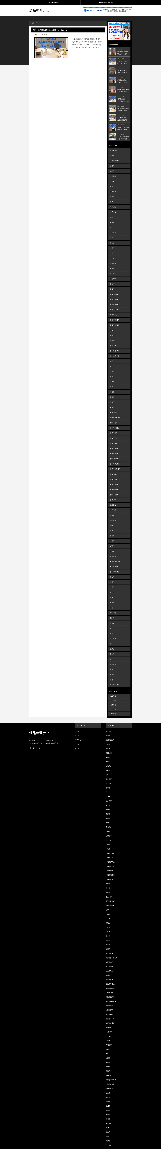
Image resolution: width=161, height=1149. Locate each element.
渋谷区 (112, 476)
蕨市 (111, 565)
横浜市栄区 (113, 400)
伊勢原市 (113, 186)
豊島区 (112, 583)
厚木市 (112, 208)
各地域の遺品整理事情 (106, 2)
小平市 (112, 253)
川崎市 (112, 270)
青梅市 (112, 609)
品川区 (112, 217)
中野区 (112, 181)
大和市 (112, 239)
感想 (111, 333)
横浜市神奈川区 (115, 427)
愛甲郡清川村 (114, 328)
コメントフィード (80, 1135)
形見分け (113, 319)
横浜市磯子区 (114, 422)
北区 (111, 195)
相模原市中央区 (115, 507)
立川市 (112, 534)
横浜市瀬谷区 (114, 418)
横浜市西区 (113, 435)
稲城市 (112, 529)
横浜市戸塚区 (114, 391)
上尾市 (112, 168)
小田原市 (113, 257)
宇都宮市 (113, 248)
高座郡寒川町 (114, 614)
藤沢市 (112, 569)
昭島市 (112, 355)
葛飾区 (112, 560)
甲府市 (112, 489)
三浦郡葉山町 (114, 159)
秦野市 (112, 525)
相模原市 (113, 502)
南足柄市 (113, 203)
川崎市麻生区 (114, 302)
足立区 (112, 587)
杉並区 (112, 364)
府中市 (112, 311)
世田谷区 (113, 172)
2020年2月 (113, 643)
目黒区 (112, 498)
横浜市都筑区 (114, 440)
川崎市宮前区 (114, 284)
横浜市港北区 (114, 409)
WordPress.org (79, 1139)
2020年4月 (113, 634)
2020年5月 (113, 629)
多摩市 (112, 235)
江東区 (112, 467)
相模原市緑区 (114, 516)
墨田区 (112, 230)
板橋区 (112, 373)
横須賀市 (113, 453)
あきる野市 (113, 150)
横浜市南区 (113, 386)
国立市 (112, 226)
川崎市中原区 (114, 275)
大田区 (112, 244)
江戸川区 (113, 462)
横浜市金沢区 (114, 444)
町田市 (112, 493)
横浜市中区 (113, 377)
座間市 (112, 315)
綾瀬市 (112, 538)
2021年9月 (113, 625)
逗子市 (112, 592)
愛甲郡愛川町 (114, 324)
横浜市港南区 (114, 413)
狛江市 (112, 485)
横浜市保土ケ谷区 (115, 382)
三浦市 (112, 154)
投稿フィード (79, 1130)
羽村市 (112, 547)
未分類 (112, 360)
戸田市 (112, 337)
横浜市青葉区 (114, 449)
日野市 (112, 351)
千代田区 (113, 199)
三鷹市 (112, 163)
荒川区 (112, 556)
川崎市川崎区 (114, 288)
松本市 (112, 369)
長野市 (112, 605)
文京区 (112, 342)
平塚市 (112, 306)
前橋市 (112, 190)
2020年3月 (113, 638)
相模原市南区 (114, 511)
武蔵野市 (113, 458)
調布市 (112, 578)
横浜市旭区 (113, 395)
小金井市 (113, 261)
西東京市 (113, 574)
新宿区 (112, 346)
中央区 (112, 177)
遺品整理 (44, 35)
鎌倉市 (112, 601)
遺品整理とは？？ (55, 2)
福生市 (112, 520)
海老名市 (113, 471)
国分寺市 (113, 221)
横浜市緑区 (113, 431)
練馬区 (112, 543)
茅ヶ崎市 (113, 551)
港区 (111, 480)
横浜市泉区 (113, 404)
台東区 (112, 212)
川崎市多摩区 (114, 279)
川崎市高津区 (114, 297)
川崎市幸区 (113, 293)
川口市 (112, 266)
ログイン (78, 1126)
